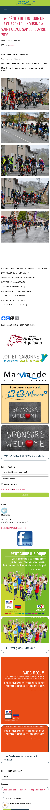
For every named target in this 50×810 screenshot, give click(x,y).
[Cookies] (5, 805)
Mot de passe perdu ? (19, 489)
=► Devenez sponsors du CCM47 (24, 455)
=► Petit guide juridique (19, 648)
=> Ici (6, 776)
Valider (25, 495)
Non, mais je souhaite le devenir (18, 803)
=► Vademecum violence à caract (20, 758)
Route (11, 45)
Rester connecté (10, 484)
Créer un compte (6, 489)
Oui (7, 793)
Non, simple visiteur (13, 798)
